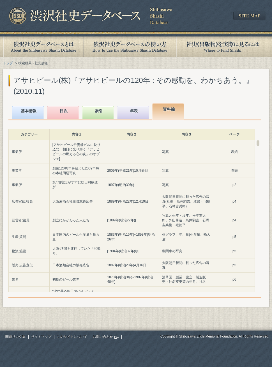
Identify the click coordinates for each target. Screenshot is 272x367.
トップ (8, 63)
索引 (99, 111)
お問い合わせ (103, 337)
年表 (134, 111)
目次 (64, 111)
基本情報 (28, 111)
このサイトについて (72, 337)
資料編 (169, 109)
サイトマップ (41, 337)
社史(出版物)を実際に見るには (222, 46)
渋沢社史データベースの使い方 (129, 46)
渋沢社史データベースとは (43, 46)
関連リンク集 (15, 337)
